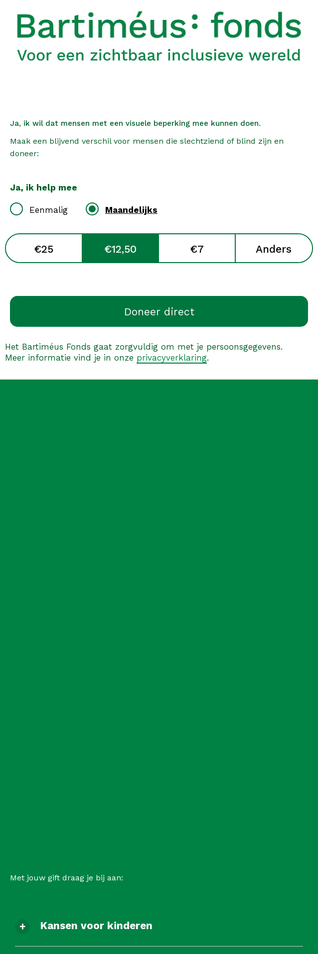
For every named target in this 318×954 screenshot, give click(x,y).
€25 (43, 249)
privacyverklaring (172, 358)
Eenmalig (48, 210)
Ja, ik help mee (43, 187)
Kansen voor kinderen (96, 926)
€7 (197, 249)
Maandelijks (131, 210)
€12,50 (120, 249)
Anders (274, 249)
